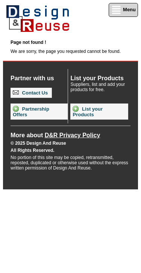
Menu (123, 10)
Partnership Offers (31, 111)
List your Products (88, 111)
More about (55, 135)
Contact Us (30, 93)
